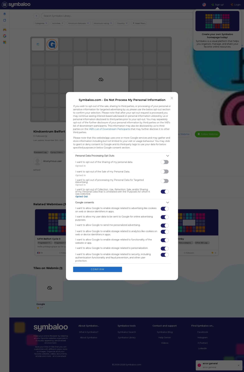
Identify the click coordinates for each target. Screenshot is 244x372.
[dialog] (122, 186)
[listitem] (122, 156)
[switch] (165, 162)
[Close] (172, 98)
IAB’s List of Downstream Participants (109, 129)
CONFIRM (97, 269)
